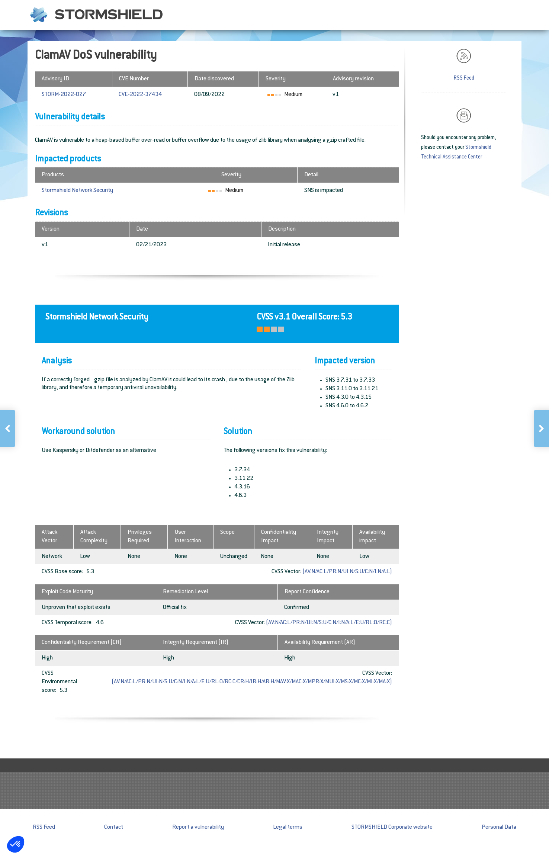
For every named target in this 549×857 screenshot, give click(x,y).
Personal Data (499, 827)
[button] (16, 844)
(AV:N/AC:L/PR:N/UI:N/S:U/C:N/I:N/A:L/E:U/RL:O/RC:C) (329, 623)
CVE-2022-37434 (140, 94)
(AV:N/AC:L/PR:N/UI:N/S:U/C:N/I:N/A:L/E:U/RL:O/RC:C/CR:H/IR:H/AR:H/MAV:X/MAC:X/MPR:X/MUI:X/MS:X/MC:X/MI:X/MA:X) (252, 682)
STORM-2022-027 (64, 94)
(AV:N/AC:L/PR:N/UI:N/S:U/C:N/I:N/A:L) (347, 572)
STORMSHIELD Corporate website (392, 827)
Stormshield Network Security (77, 190)
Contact (113, 827)
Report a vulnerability (198, 827)
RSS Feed (464, 78)
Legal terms (287, 827)
